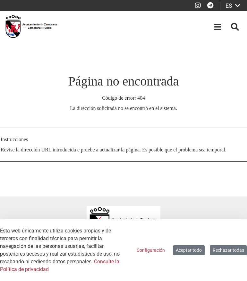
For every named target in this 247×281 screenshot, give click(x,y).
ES (233, 5)
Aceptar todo (189, 250)
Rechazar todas (228, 250)
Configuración (151, 250)
